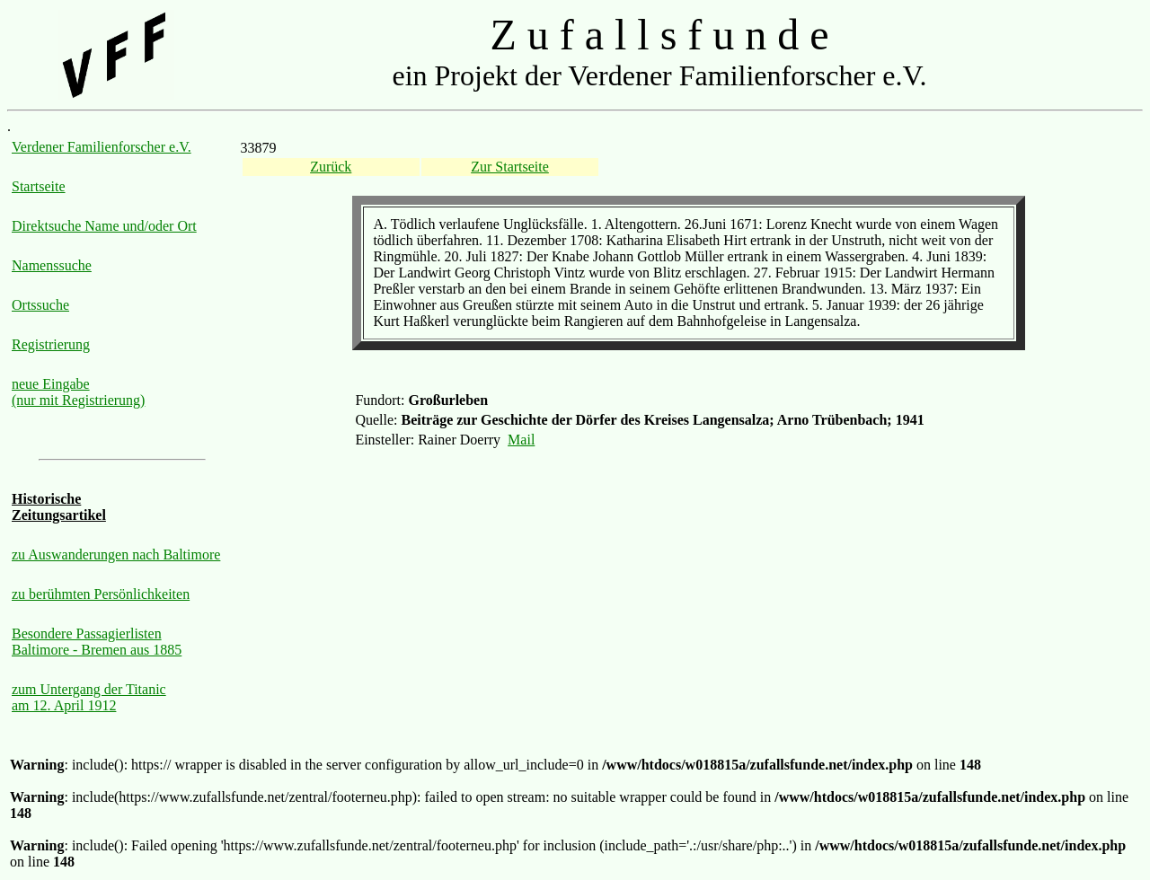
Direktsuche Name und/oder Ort (104, 225)
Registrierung (51, 344)
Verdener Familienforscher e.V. (101, 146)
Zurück (330, 166)
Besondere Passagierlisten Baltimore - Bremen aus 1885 (96, 641)
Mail (521, 439)
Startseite (39, 186)
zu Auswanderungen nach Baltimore (116, 554)
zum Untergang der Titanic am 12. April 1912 (89, 697)
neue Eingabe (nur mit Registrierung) (78, 392)
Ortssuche (40, 304)
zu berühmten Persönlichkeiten (101, 594)
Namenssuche (52, 265)
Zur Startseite (510, 166)
